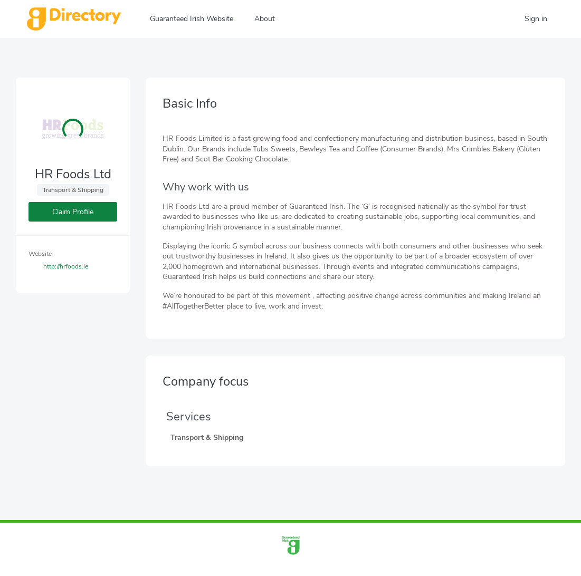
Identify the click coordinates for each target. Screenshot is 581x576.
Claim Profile (72, 212)
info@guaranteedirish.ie (310, 567)
